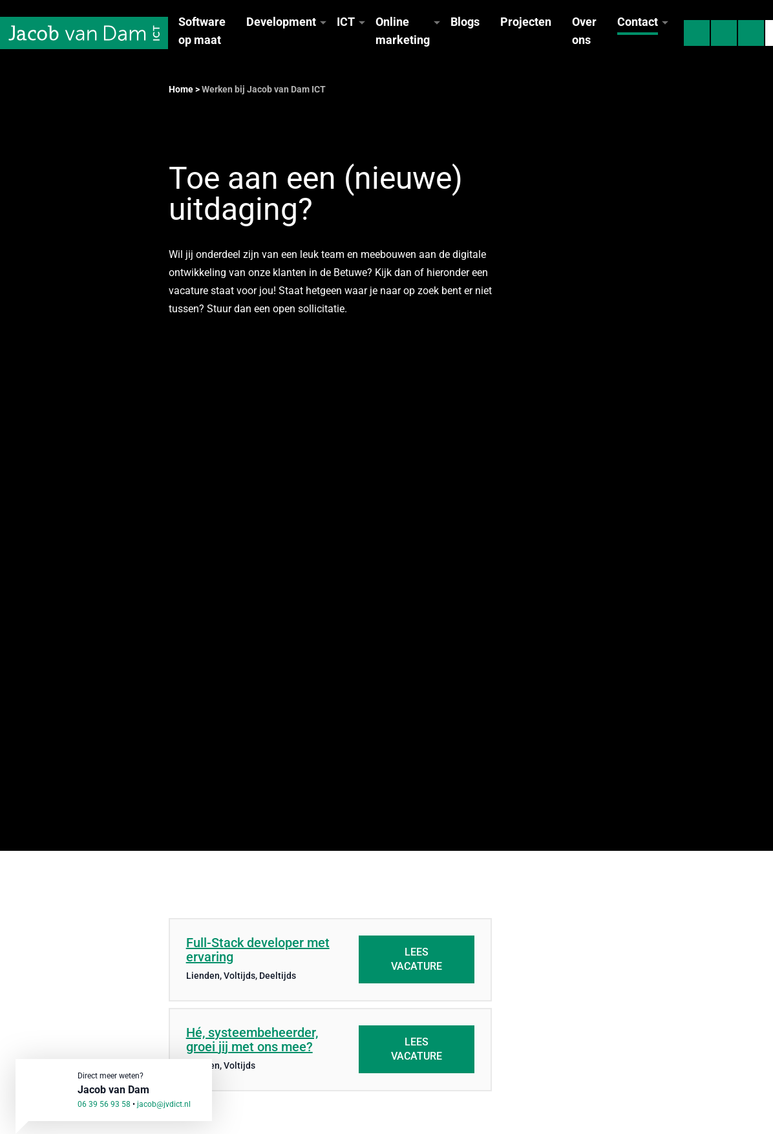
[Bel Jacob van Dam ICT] (697, 33)
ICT (346, 21)
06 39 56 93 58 (104, 1104)
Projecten (525, 21)
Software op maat (202, 31)
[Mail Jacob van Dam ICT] (724, 33)
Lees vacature (416, 959)
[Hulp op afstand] (751, 33)
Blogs (465, 21)
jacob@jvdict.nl (164, 1104)
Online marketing (403, 31)
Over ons (584, 31)
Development (281, 21)
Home (181, 89)
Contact (637, 21)
